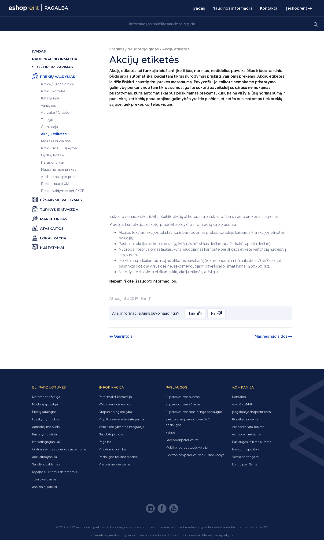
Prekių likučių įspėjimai (59, 148)
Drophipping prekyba (184, 535)
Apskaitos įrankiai (45, 457)
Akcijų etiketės (54, 134)
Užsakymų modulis (46, 419)
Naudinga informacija (233, 8)
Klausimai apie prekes (58, 169)
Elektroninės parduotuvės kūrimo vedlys (195, 455)
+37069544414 (243, 404)
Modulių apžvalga (45, 404)
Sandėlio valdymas (46, 464)
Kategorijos (50, 98)
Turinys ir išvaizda (55, 208)
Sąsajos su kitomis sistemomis (54, 472)
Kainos (171, 432)
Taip (192, 313)
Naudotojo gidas (143, 48)
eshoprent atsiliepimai (248, 427)
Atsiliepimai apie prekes (60, 177)
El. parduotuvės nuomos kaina (144, 535)
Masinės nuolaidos (273, 336)
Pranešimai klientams (114, 464)
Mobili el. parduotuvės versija (187, 447)
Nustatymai (48, 246)
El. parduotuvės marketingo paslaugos (194, 412)
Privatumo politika (112, 449)
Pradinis (116, 48)
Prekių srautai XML (56, 184)
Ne (214, 313)
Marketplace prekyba (217, 535)
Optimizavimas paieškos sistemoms (59, 449)
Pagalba (105, 442)
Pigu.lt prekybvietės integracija (121, 419)
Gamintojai (121, 336)
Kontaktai (269, 8)
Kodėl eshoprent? (245, 419)
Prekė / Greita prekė (57, 84)
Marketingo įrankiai (46, 442)
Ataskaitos (48, 227)
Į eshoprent (299, 8)
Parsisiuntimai (52, 162)
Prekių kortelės (53, 91)
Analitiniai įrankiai (44, 487)
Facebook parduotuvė (182, 440)
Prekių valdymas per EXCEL (63, 191)
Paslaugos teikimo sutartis (118, 457)
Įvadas (199, 8)
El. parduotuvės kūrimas (183, 404)
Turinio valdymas (44, 479)
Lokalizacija (49, 237)
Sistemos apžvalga (46, 397)
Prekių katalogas (44, 412)
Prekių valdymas (53, 75)
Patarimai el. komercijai (116, 397)
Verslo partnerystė (245, 457)
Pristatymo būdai (45, 434)
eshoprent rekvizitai (246, 434)
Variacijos (48, 105)
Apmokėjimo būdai (46, 427)
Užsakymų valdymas (57, 199)
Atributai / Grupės (55, 112)
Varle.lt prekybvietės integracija (121, 427)
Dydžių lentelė (52, 155)
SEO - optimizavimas (52, 67)
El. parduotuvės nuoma (183, 397)
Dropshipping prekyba (115, 412)
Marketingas (49, 218)
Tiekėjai (47, 120)
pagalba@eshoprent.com (251, 412)
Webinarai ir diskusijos (115, 404)
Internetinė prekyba (105, 535)
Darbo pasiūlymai (245, 464)
